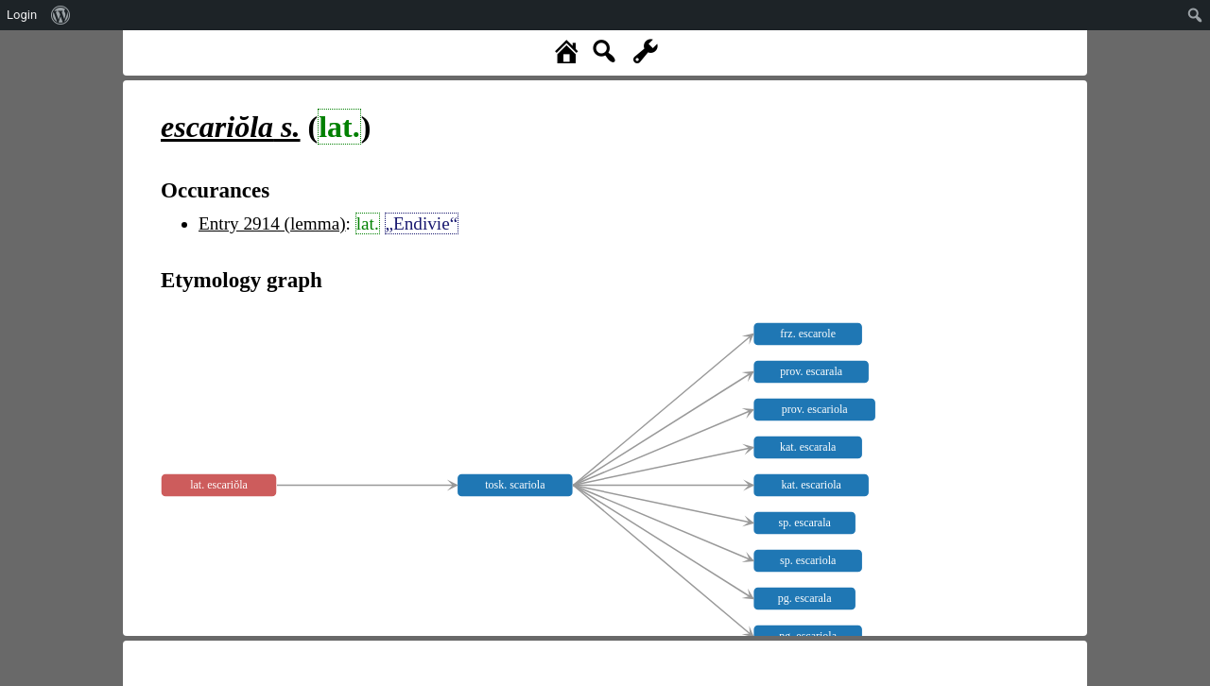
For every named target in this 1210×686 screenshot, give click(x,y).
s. (231, 127)
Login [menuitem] (22, 15)
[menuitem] (61, 15)
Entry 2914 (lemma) (272, 223)
